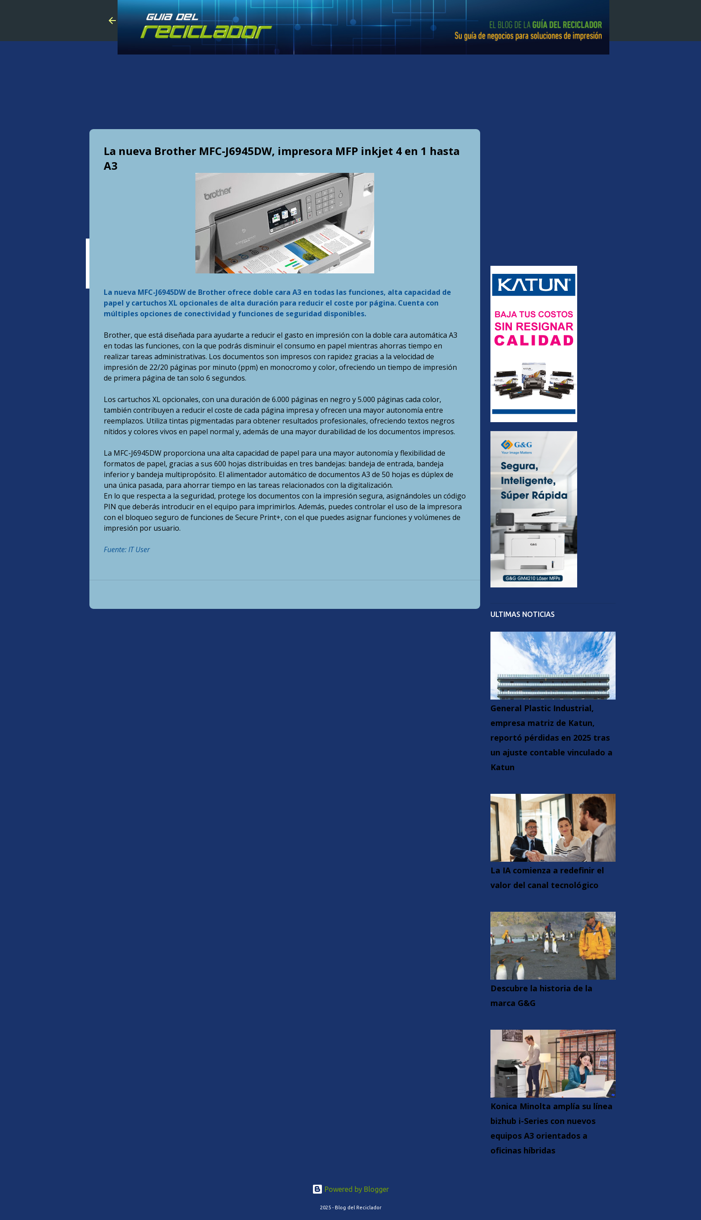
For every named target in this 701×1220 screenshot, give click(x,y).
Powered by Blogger (350, 1189)
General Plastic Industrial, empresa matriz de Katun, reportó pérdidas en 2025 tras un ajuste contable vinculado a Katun (551, 737)
